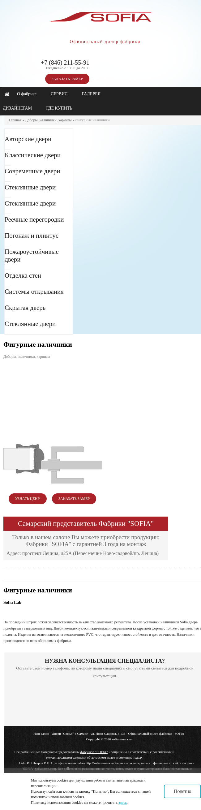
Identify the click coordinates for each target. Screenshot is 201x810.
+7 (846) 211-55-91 (65, 62)
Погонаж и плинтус (31, 235)
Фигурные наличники (92, 120)
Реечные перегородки (34, 219)
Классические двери (33, 155)
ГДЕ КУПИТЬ (59, 108)
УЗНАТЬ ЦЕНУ (27, 498)
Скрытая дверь (25, 307)
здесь (122, 802)
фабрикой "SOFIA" (94, 752)
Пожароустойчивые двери (32, 255)
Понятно (182, 791)
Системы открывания (34, 291)
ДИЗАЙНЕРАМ (17, 108)
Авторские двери (28, 139)
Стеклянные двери (30, 187)
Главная (15, 120)
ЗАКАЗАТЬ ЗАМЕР (67, 79)
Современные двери (32, 171)
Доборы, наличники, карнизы (48, 120)
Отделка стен (23, 275)
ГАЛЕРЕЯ (91, 94)
